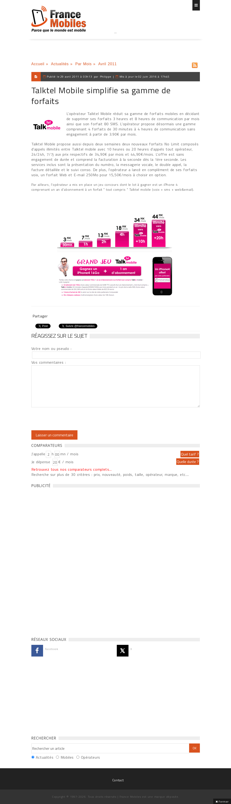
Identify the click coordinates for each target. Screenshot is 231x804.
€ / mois (66, 461)
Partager (40, 316)
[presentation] (70, 419)
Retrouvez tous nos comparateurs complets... (71, 469)
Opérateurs (90, 757)
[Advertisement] (115, 42)
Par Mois (83, 64)
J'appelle (38, 453)
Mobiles (67, 757)
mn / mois (69, 453)
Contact (118, 780)
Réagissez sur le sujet (59, 335)
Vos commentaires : (48, 362)
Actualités (60, 64)
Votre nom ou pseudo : (51, 348)
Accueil (37, 64)
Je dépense (41, 461)
